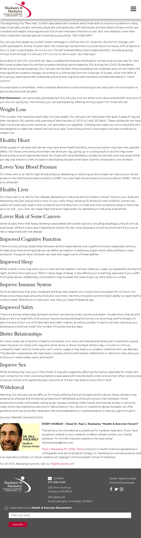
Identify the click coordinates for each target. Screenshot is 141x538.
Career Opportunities (122, 478)
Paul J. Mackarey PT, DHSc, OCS (62, 449)
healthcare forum (62, 463)
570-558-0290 (57, 482)
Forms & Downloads (121, 482)
